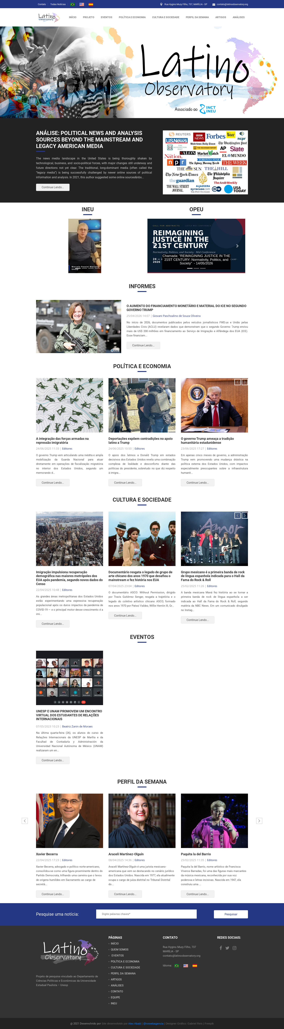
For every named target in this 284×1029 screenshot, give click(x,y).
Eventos (106, 17)
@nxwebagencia (153, 1023)
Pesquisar (231, 914)
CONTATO (117, 991)
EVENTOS (117, 955)
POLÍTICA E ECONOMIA (132, 17)
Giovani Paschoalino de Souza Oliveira (177, 316)
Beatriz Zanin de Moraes (77, 726)
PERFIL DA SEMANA (197, 17)
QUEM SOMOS (119, 949)
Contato (42, 4)
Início (72, 17)
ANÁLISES (239, 17)
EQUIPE (115, 997)
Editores (67, 448)
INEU (114, 1003)
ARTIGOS (220, 17)
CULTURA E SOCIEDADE (165, 17)
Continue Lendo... (53, 187)
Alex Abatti (134, 1023)
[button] (46, 246)
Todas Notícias (58, 4)
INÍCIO (115, 943)
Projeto (88, 17)
